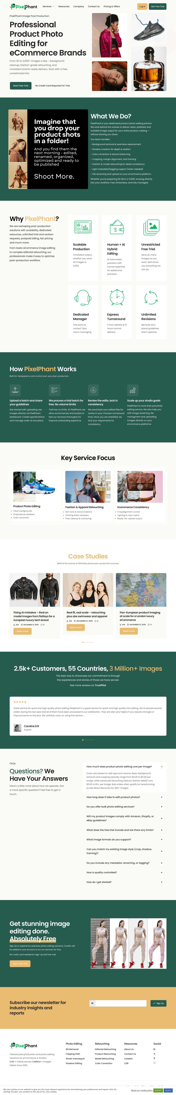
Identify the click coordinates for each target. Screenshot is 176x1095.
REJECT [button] (168, 1090)
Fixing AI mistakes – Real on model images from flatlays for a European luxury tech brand (33, 616)
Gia (17, 625)
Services (48, 6)
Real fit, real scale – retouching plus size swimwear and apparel (87, 614)
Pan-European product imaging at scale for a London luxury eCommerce (140, 616)
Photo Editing (74, 1044)
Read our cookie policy (142, 1090)
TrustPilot (100, 685)
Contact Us (94, 6)
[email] (121, 1003)
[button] (82, 642)
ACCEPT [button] (158, 1090)
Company (78, 6)
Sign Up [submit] (158, 1003)
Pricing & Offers (112, 6)
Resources (64, 6)
